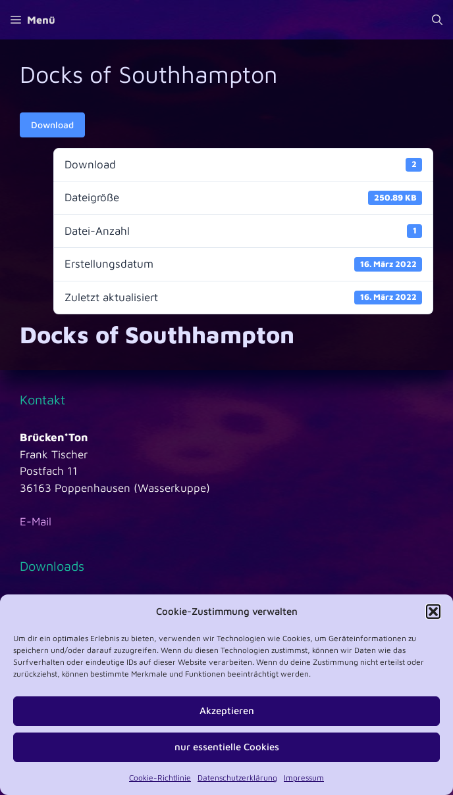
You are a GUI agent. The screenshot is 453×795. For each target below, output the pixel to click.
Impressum (304, 778)
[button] (433, 611)
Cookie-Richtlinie (160, 778)
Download (52, 124)
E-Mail (35, 521)
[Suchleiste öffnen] (437, 19)
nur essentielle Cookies (226, 746)
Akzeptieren (227, 710)
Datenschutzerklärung (237, 778)
